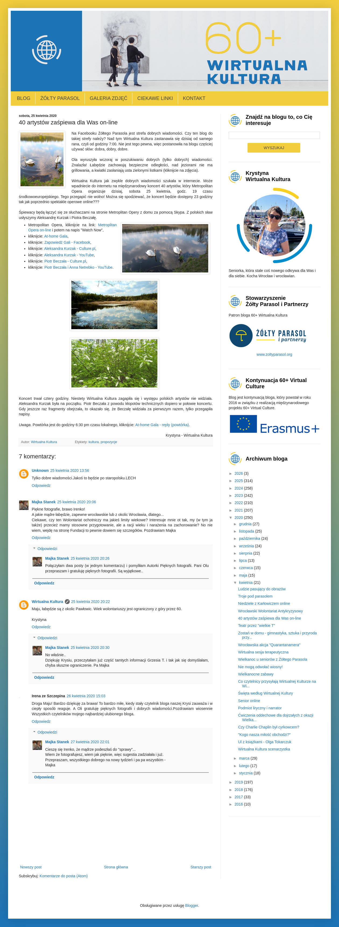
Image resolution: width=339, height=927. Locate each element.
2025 (239, 481)
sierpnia (246, 553)
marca (244, 758)
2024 (239, 488)
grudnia (246, 524)
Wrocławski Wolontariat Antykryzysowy (270, 611)
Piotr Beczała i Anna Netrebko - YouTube (78, 267)
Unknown (40, 470)
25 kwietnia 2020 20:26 (90, 558)
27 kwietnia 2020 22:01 (90, 742)
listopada (247, 531)
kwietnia (246, 582)
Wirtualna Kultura (47, 601)
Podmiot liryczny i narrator (260, 708)
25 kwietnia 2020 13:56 (69, 470)
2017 (239, 797)
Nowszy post (30, 867)
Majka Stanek (44, 502)
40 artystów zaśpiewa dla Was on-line (269, 618)
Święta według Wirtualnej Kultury (265, 693)
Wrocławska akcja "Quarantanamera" (269, 645)
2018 (239, 790)
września (247, 546)
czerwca (246, 568)
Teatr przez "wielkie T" (256, 625)
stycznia (246, 773)
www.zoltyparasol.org (274, 354)
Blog (23, 98)
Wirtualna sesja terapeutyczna (263, 652)
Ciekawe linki (155, 98)
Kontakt (194, 98)
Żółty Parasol (60, 98)
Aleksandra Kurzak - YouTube (69, 255)
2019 (239, 782)
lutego (244, 766)
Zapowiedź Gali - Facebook (67, 242)
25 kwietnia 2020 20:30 (90, 647)
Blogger (191, 905)
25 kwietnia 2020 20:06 (76, 502)
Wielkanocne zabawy (256, 674)
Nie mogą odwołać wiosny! (260, 667)
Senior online (249, 701)
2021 (239, 510)
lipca (243, 560)
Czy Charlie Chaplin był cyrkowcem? (268, 727)
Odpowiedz (41, 485)
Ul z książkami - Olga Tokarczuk (264, 742)
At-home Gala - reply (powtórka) (162, 425)
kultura (94, 442)
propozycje (109, 442)
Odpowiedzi (47, 549)
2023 (239, 495)
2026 (239, 473)
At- (46, 236)
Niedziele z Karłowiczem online (264, 603)
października (250, 538)
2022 (239, 503)
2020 (239, 517)
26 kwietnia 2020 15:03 (86, 696)
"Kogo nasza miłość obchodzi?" (264, 734)
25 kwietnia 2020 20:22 (90, 601)
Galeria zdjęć (108, 98)
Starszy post (200, 867)
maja (243, 575)
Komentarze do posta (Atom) (64, 876)
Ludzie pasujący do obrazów (262, 589)
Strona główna (116, 867)
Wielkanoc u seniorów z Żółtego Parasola (272, 659)
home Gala (58, 236)
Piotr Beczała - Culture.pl (65, 261)
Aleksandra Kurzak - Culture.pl (69, 248)
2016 (239, 804)
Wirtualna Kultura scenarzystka (264, 749)
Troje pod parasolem (255, 596)
